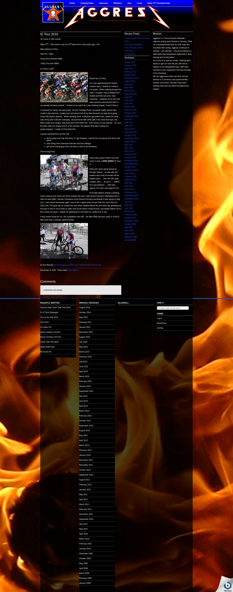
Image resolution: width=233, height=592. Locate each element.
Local (139, 3)
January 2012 (130, 180)
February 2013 (130, 154)
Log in (159, 318)
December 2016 (131, 78)
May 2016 (128, 88)
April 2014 (128, 126)
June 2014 (128, 122)
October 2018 (130, 65)
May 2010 (128, 205)
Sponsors (103, 3)
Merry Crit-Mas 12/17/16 (50, 337)
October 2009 (130, 224)
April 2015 (128, 103)
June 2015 (128, 100)
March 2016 (129, 91)
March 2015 (129, 107)
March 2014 (129, 129)
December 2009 (131, 221)
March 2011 (129, 189)
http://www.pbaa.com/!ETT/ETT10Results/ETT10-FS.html (77, 265)
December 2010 (131, 195)
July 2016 (128, 84)
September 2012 (131, 170)
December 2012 (131, 161)
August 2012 (129, 173)
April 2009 (128, 230)
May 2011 (128, 183)
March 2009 (129, 234)
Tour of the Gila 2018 (133, 48)
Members (117, 3)
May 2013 (128, 145)
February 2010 (130, 215)
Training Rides (87, 3)
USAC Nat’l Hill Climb (49, 342)
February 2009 (130, 237)
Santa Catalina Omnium (50, 332)
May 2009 (128, 227)
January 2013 (130, 157)
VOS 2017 (128, 51)
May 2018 (128, 68)
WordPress (161, 323)
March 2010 (129, 211)
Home (72, 3)
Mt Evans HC (46, 352)
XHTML (160, 328)
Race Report (73, 270)
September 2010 (131, 199)
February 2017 (130, 72)
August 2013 (129, 141)
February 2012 (130, 176)
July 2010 (128, 202)
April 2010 (128, 208)
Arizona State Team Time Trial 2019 (55, 307)
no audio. (24, 163)
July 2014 (128, 119)
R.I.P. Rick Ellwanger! (133, 44)
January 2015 (130, 113)
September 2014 (131, 116)
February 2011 (130, 192)
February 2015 (130, 110)
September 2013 (131, 138)
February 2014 (130, 132)
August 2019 (129, 62)
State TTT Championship (158, 3)
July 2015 (128, 97)
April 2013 (128, 148)
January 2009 (130, 240)
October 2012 (130, 167)
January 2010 (130, 218)
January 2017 (130, 75)
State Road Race (47, 347)
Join (129, 3)
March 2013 (129, 151)
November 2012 (131, 164)
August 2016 (129, 81)
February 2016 (130, 94)
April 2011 (128, 186)
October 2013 (130, 135)
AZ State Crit (129, 54)
